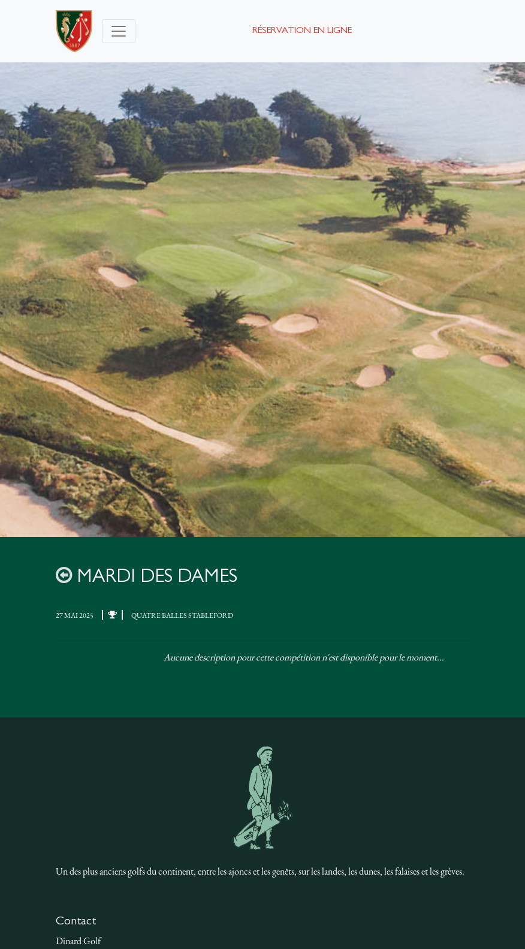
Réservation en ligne (302, 31)
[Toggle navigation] (118, 31)
